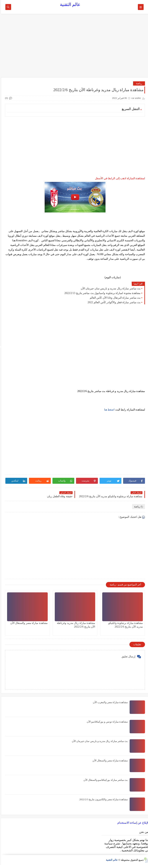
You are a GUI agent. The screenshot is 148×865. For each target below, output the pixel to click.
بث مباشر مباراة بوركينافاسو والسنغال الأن (105, 779)
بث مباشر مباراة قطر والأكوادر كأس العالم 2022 (113, 302)
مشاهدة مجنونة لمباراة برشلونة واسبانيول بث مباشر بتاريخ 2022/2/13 (101, 293)
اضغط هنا (108, 409)
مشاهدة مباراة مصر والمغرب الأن (109, 702)
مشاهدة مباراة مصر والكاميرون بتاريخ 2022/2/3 (102, 799)
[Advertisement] (74, 47)
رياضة (138, 83)
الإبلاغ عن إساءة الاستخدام (132, 822)
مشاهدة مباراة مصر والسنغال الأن (28, 623)
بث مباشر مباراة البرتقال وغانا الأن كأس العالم (114, 297)
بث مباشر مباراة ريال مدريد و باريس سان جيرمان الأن (110, 288)
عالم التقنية (69, 4)
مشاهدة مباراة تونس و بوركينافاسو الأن (106, 721)
